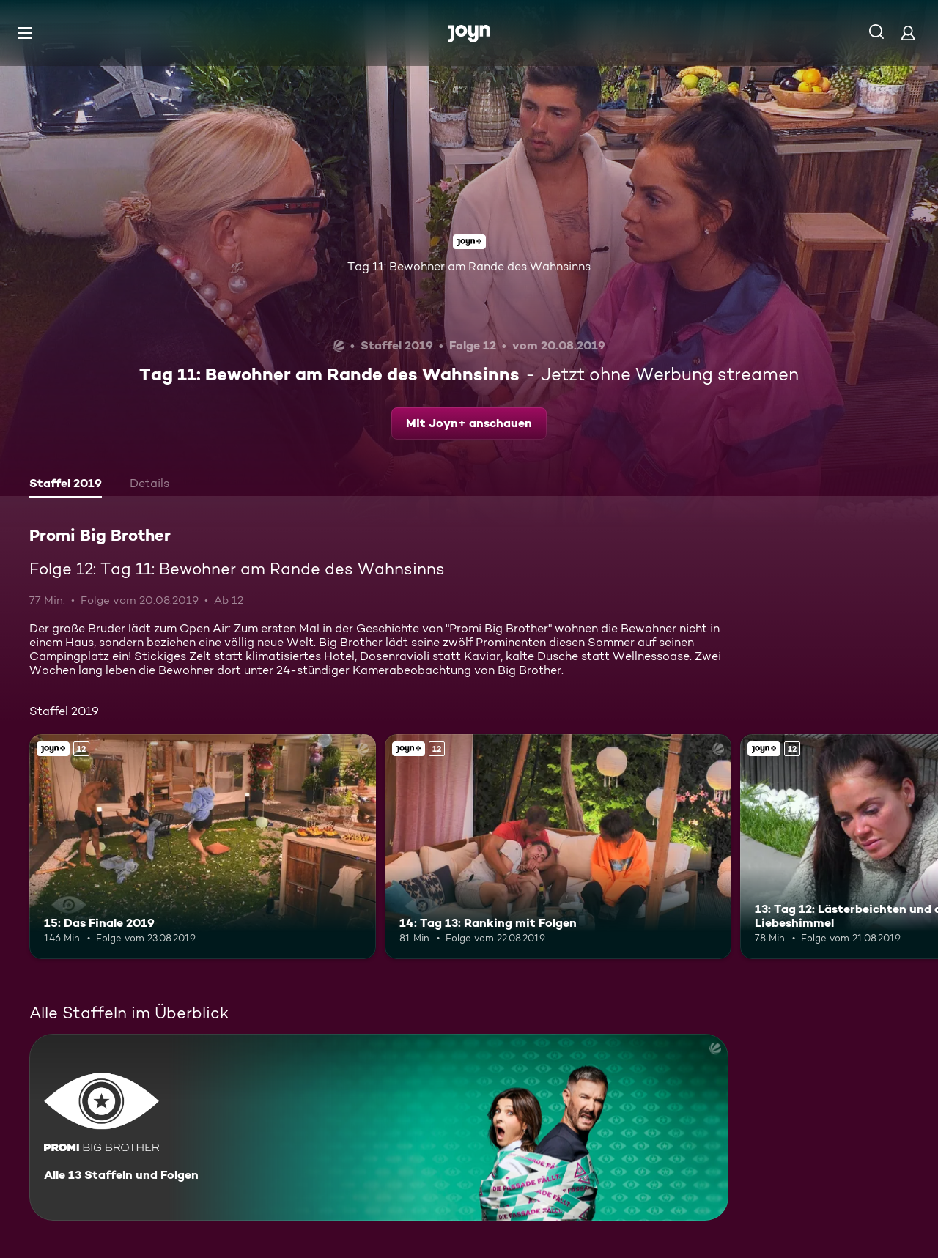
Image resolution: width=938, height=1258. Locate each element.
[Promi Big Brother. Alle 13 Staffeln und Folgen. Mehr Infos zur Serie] (378, 1127)
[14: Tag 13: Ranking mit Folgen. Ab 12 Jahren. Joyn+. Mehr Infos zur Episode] (558, 846)
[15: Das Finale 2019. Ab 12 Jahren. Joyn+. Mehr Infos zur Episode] (202, 846)
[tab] (65, 485)
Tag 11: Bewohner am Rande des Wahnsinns (469, 266)
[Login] (908, 32)
